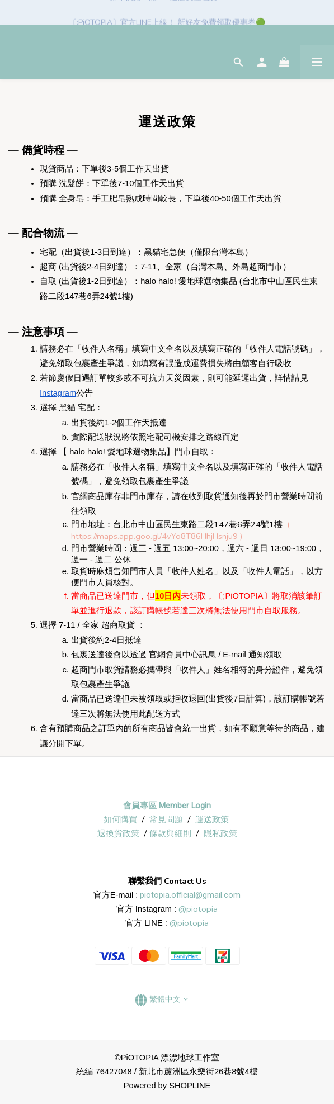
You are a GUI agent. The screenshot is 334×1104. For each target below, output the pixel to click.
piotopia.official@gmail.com (190, 895)
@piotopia (198, 909)
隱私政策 (220, 833)
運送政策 (212, 819)
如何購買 (120, 819)
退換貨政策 (118, 833)
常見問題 (166, 819)
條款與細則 (170, 833)
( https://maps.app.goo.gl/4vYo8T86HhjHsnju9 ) (180, 530)
